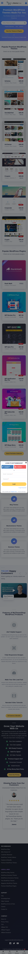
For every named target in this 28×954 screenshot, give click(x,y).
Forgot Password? (23, 487)
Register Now (14, 491)
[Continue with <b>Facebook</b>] (7, 467)
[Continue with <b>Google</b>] (20, 467)
